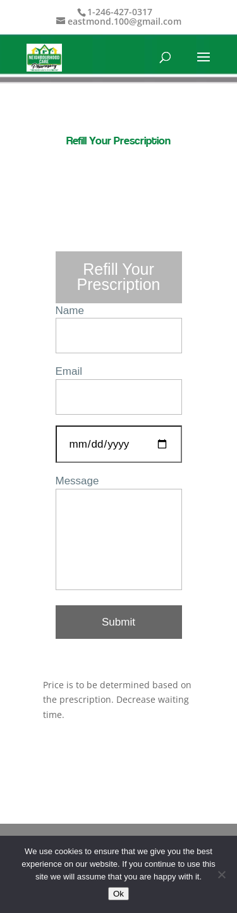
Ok (118, 893)
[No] (221, 874)
